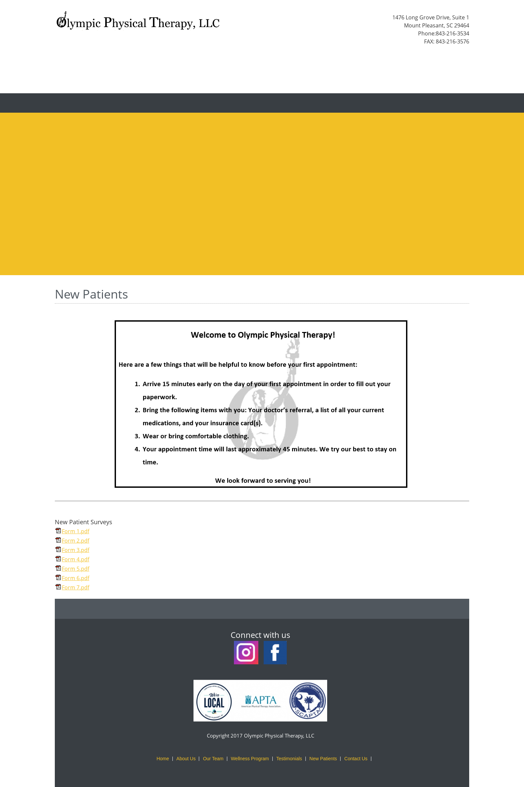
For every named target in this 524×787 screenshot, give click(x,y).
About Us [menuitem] (186, 758)
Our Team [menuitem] (213, 758)
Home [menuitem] (162, 758)
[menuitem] (212, 103)
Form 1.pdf (75, 531)
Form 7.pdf (75, 587)
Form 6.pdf (75, 578)
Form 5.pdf (75, 568)
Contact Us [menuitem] (355, 758)
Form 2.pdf (75, 540)
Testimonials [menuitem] (289, 758)
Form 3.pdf (75, 550)
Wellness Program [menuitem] (250, 758)
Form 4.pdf (75, 559)
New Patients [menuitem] (323, 758)
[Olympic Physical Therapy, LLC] (138, 22)
